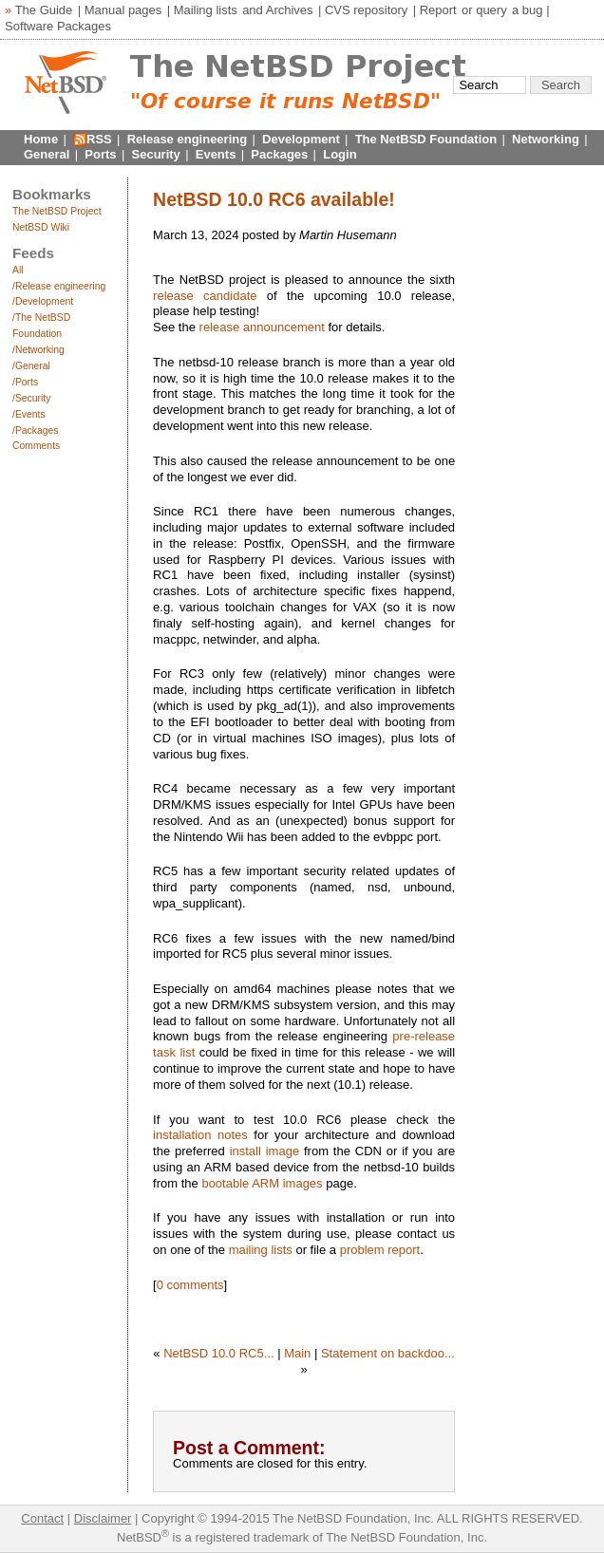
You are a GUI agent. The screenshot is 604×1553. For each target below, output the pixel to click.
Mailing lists (205, 10)
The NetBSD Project (57, 211)
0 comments (190, 1285)
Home (41, 139)
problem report (380, 1250)
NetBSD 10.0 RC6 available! (274, 199)
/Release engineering (58, 286)
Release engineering (187, 139)
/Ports (25, 382)
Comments (36, 445)
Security (156, 154)
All (18, 270)
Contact (42, 1518)
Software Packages (58, 26)
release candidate (204, 296)
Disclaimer (103, 1518)
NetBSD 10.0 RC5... (218, 1353)
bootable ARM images (261, 1183)
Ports (100, 154)
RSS (99, 139)
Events (216, 154)
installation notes (200, 1135)
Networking (545, 139)
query (491, 10)
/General (31, 366)
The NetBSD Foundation (426, 139)
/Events (29, 414)
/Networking (38, 350)
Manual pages (123, 10)
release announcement (262, 327)
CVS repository (366, 10)
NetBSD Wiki (40, 227)
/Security (31, 398)
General (46, 154)
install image (265, 1151)
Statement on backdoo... (388, 1353)
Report (438, 10)
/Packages (35, 430)
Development (301, 139)
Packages (279, 154)
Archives (289, 10)
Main (297, 1353)
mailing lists (261, 1250)
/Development (42, 301)
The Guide (44, 10)
